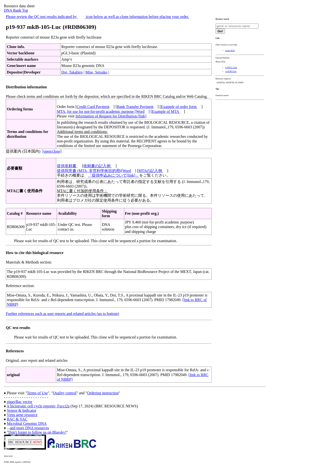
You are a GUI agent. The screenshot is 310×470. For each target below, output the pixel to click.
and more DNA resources (29, 428)
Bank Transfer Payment (135, 107)
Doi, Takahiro (72, 72)
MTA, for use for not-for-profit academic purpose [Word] (103, 111)
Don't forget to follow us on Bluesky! (37, 432)
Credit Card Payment (93, 107)
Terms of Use (37, 393)
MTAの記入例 (150, 171)
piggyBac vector (19, 402)
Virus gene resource (22, 415)
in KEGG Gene (231, 67)
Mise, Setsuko (96, 72)
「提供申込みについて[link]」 (113, 175)
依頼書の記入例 (97, 166)
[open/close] (52, 151)
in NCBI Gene (230, 71)
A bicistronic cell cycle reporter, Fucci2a (38, 406)
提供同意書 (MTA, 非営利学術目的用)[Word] (96, 171)
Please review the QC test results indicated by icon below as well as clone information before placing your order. (97, 17)
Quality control (64, 393)
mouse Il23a (230, 50)
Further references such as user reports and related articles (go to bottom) (62, 314)
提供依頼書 (67, 166)
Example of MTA (166, 111)
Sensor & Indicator (21, 410)
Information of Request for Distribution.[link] (110, 116)
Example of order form (179, 107)
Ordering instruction (103, 393)
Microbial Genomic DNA (26, 423)
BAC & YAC (17, 419)
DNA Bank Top (16, 10)
